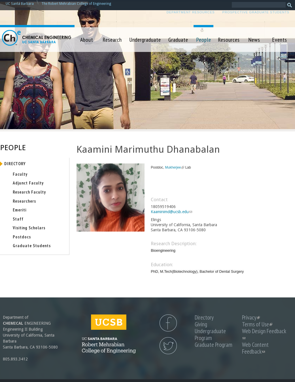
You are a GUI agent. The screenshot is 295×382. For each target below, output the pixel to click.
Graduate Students (32, 245)
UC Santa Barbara (20, 4)
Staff (18, 219)
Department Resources (191, 12)
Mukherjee (174, 167)
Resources (229, 39)
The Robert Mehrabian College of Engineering (76, 4)
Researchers (24, 201)
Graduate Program (213, 345)
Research (112, 39)
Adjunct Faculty (28, 183)
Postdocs (22, 237)
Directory (15, 163)
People (203, 39)
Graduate (178, 39)
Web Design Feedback (264, 334)
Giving (201, 324)
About (86, 39)
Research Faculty (29, 192)
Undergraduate (145, 39)
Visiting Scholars (29, 227)
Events (279, 39)
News (254, 39)
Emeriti (19, 210)
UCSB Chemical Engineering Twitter (168, 345)
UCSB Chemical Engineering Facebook (168, 322)
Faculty (20, 174)
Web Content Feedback (255, 348)
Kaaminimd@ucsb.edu (171, 211)
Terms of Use (257, 324)
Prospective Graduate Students (255, 12)
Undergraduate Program (210, 334)
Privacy (251, 317)
